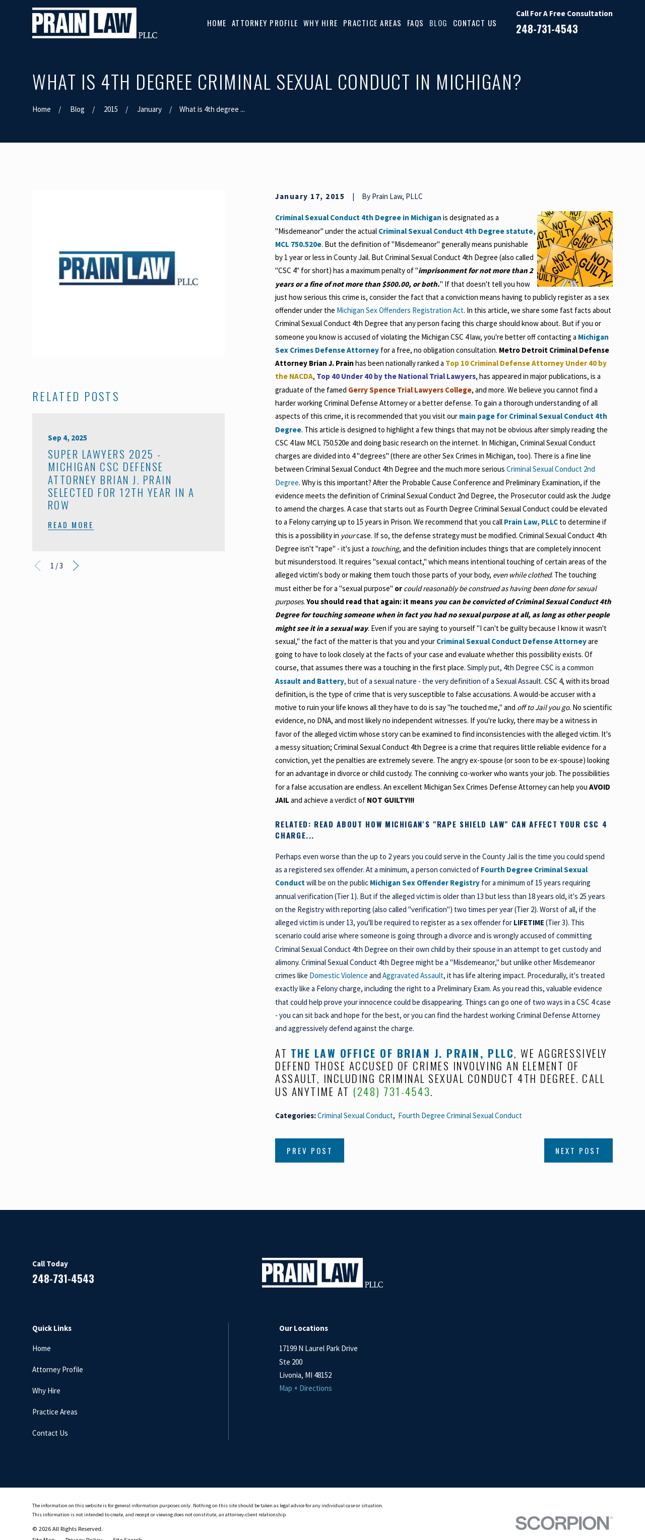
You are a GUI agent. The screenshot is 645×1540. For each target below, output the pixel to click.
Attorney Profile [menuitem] (265, 22)
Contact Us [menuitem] (475, 22)
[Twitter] (607, 1276)
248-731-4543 (547, 28)
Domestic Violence (338, 975)
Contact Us (50, 1433)
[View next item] (76, 565)
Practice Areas (55, 1412)
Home (41, 1348)
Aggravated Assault (412, 975)
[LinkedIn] (559, 1276)
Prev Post (310, 1150)
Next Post (578, 1150)
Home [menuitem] (217, 22)
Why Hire (46, 1390)
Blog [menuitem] (438, 22)
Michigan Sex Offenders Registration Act (400, 310)
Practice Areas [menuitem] (372, 22)
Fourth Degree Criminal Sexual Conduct (460, 1115)
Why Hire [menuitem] (320, 22)
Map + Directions (305, 1388)
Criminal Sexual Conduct (355, 1115)
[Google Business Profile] (583, 1276)
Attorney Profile (57, 1369)
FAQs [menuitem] (415, 22)
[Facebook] (535, 1276)
